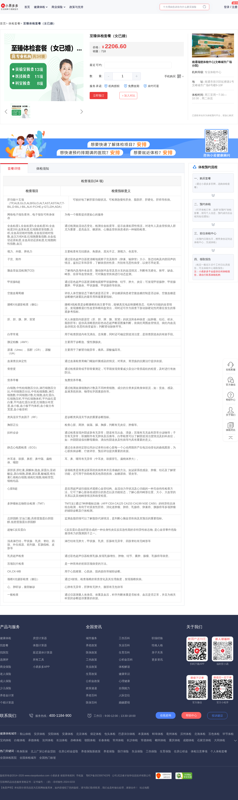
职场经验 (157, 638)
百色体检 (214, 733)
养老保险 (109, 751)
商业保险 (57, 7)
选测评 (4, 659)
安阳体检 (53, 733)
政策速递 (91, 688)
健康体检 (39, 7)
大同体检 (219, 740)
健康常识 (124, 673)
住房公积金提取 (68, 751)
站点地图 (144, 787)
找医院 (4, 652)
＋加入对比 (128, 95)
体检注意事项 (199, 751)
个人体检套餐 (218, 751)
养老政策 (91, 645)
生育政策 (91, 673)
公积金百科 (126, 659)
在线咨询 (165, 715)
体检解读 (124, 666)
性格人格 (157, 645)
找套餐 (4, 645)
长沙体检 (132, 740)
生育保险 (165, 751)
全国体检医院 (8, 757)
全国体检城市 (28, 757)
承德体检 (33, 740)
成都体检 (188, 740)
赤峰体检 (76, 740)
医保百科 (91, 702)
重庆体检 (174, 740)
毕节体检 (228, 733)
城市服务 (91, 638)
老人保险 (5, 673)
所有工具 (38, 659)
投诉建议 (217, 715)
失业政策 (91, 666)
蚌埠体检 (157, 733)
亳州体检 (171, 733)
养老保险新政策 (91, 751)
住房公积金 (181, 751)
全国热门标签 (47, 757)
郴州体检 (160, 740)
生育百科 (124, 652)
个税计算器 (7, 702)
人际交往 (124, 695)
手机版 (79, 775)
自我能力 (124, 688)
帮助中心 (191, 715)
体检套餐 (14, 23)
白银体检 (19, 740)
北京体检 (81, 733)
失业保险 (137, 751)
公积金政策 (93, 681)
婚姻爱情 (124, 702)
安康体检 (67, 733)
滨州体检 (185, 733)
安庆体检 (39, 733)
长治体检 (61, 740)
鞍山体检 (25, 733)
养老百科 (91, 695)
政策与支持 (76, 7)
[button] (6, 111)
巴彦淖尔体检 (126, 733)
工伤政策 (91, 659)
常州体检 (118, 740)
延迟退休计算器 (42, 652)
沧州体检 (47, 740)
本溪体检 (143, 733)
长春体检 (104, 740)
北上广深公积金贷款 (43, 751)
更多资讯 (157, 659)
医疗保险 (123, 751)
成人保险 (5, 681)
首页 (27, 7)
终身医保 (22, 751)
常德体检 (146, 740)
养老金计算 (7, 695)
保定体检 (95, 733)
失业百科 (124, 645)
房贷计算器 (40, 638)
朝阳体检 (90, 740)
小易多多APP (41, 666)
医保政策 (91, 652)
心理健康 (124, 681)
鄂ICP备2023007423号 (98, 775)
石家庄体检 (204, 740)
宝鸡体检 (5, 740)
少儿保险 (5, 688)
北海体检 (199, 733)
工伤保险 (151, 751)
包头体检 (109, 733)
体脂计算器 (40, 645)
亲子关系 (157, 652)
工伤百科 (124, 638)
